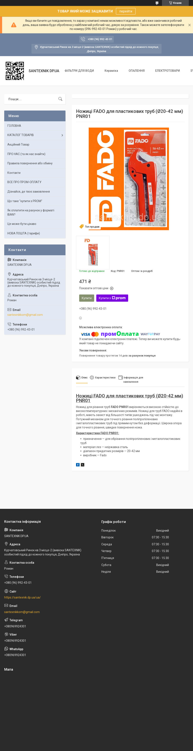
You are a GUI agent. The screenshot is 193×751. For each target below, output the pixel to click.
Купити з (112, 298)
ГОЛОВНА (14, 125)
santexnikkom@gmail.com (25, 314)
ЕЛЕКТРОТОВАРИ (167, 70)
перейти (125, 11)
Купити (87, 298)
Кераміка (111, 70)
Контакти (13, 172)
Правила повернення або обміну (30, 163)
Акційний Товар (18, 144)
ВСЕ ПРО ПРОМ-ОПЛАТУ (24, 182)
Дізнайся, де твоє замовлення (28, 191)
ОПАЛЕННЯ (137, 70)
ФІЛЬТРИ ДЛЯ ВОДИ (79, 70)
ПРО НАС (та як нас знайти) (26, 154)
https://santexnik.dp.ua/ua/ (22, 597)
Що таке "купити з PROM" (24, 201)
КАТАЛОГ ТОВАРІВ (20, 135)
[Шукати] (60, 99)
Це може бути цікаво (21, 224)
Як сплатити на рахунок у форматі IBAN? (30, 212)
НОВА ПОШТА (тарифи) (23, 233)
